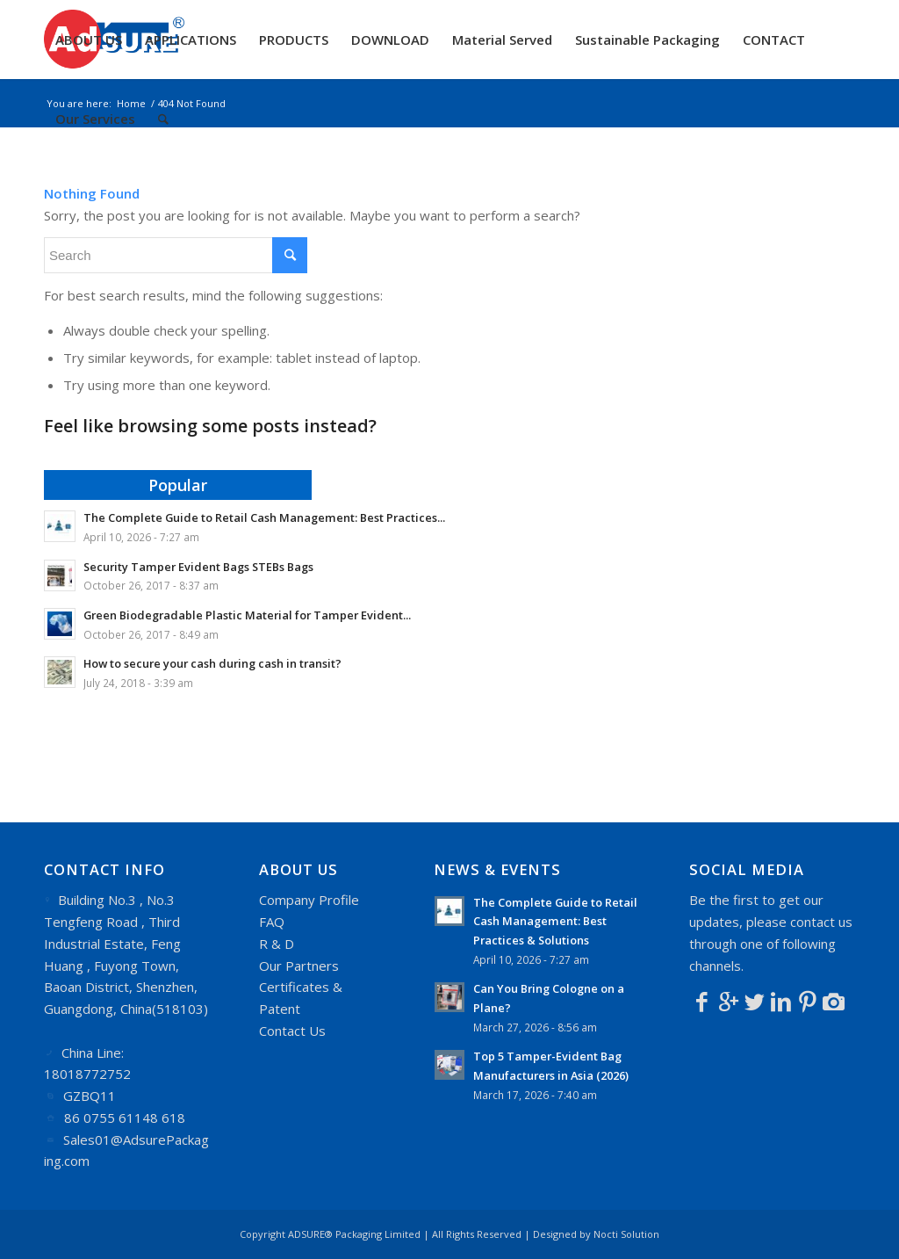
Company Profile (309, 899)
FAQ (271, 921)
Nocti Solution (626, 1234)
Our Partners (299, 965)
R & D (276, 943)
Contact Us (292, 1030)
